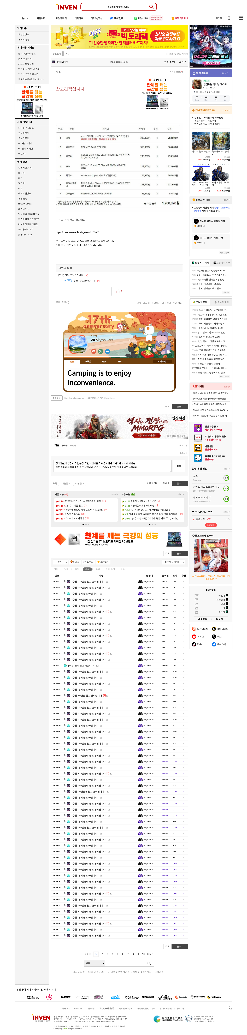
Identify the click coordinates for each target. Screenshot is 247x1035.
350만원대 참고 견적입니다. (89, 785)
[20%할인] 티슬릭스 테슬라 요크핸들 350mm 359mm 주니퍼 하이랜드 (211, 398)
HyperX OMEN (25, 204)
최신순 (73, 445)
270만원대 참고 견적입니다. (89, 893)
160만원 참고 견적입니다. (88, 827)
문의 (77, 569)
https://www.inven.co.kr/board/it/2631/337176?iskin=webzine (89, 398)
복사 (67, 54)
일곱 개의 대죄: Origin (28, 214)
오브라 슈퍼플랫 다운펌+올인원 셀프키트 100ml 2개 (211, 404)
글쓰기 (180, 553)
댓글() (179, 71)
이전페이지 (152, 483)
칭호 (120, 361)
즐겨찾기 (104, 562)
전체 (56, 569)
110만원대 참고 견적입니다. (89, 881)
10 (143, 954)
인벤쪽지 (93, 351)
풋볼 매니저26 (25, 234)
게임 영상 (22, 198)
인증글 (76, 562)
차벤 (20, 178)
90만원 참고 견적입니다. (87, 695)
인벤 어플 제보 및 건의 (29, 69)
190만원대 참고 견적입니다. (89, 611)
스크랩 (146, 302)
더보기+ (114, 494)
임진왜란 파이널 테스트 (215, 84)
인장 (72, 362)
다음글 (65, 483)
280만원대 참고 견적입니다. (89, 809)
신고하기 (155, 302)
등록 (179, 466)
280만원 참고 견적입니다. (88, 707)
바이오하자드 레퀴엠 (28, 224)
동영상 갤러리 (25, 59)
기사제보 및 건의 (26, 64)
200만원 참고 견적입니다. (88, 671)
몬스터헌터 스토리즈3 (28, 219)
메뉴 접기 (162, 361)
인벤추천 (110, 569)
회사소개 (65, 1008)
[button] (83, 524)
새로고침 (183, 445)
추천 (87, 569)
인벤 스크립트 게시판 (28, 74)
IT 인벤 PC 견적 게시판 (177, 54)
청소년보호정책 (125, 1008)
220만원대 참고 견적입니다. (89, 653)
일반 (66, 569)
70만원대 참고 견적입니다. (88, 791)
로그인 (219, 18)
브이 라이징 (24, 209)
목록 (171, 71)
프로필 (88, 361)
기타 (123, 569)
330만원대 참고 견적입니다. (89, 641)
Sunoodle (147, 593)
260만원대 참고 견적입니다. (89, 935)
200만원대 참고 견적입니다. (89, 761)
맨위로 (166, 483)
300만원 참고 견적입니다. (88, 905)
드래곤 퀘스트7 (25, 229)
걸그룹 (21, 183)
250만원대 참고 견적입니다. (89, 815)
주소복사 (56, 398)
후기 (98, 569)
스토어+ (226, 110)
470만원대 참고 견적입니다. (89, 773)
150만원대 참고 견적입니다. (89, 923)
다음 (149, 954)
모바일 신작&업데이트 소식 (31, 79)
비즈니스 (78, 1008)
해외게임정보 (24, 193)
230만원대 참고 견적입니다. (89, 629)
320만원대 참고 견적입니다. (89, 713)
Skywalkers (60, 62)
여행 (20, 188)
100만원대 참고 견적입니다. (89, 659)
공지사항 (180, 1008)
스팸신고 (166, 302)
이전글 (78, 483)
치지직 (21, 173)
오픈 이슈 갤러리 (26, 128)
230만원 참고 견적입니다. (88, 581)
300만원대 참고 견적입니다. (89, 869)
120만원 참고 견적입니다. (88, 719)
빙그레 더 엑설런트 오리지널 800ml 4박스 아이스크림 (211, 410)
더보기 (107, 351)
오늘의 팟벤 (24, 138)
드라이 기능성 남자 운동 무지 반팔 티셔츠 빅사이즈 (211, 415)
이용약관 (90, 1008)
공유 (139, 302)
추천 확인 (177, 302)
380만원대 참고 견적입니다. (89, 587)
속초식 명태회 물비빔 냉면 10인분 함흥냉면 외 (211, 393)
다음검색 (159, 972)
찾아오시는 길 (166, 1008)
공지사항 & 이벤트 (27, 53)
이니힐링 (100, 351)
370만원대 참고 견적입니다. (89, 623)
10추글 (90, 562)
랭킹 (104, 361)
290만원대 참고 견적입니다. (89, 599)
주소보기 (56, 54)
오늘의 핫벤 (24, 133)
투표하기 (211, 525)
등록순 (64, 445)
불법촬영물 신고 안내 (146, 1008)
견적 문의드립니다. (73, 275)
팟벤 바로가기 (25, 168)
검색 (149, 963)
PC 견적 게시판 (25, 148)
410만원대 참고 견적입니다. (89, 911)
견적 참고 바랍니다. (85, 593)
